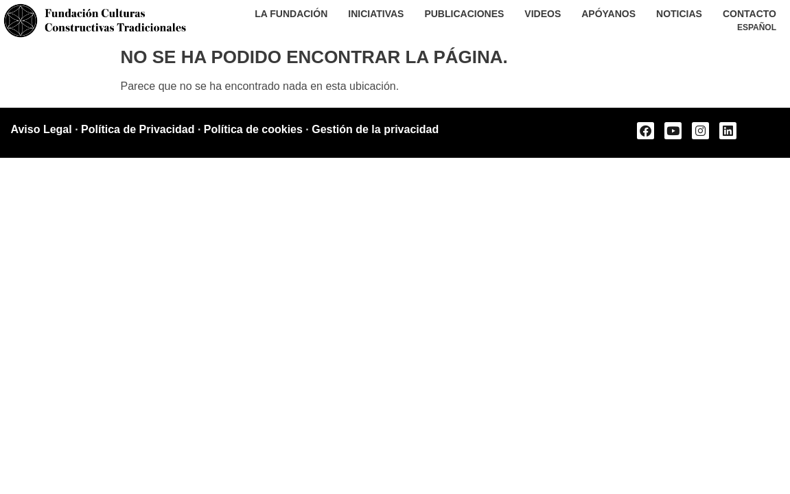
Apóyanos (608, 13)
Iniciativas (376, 13)
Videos (542, 13)
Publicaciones (464, 13)
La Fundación (291, 13)
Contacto (749, 13)
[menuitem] (757, 27)
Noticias (679, 13)
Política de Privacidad (137, 129)
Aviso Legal (41, 129)
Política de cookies (253, 129)
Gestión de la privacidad (375, 129)
